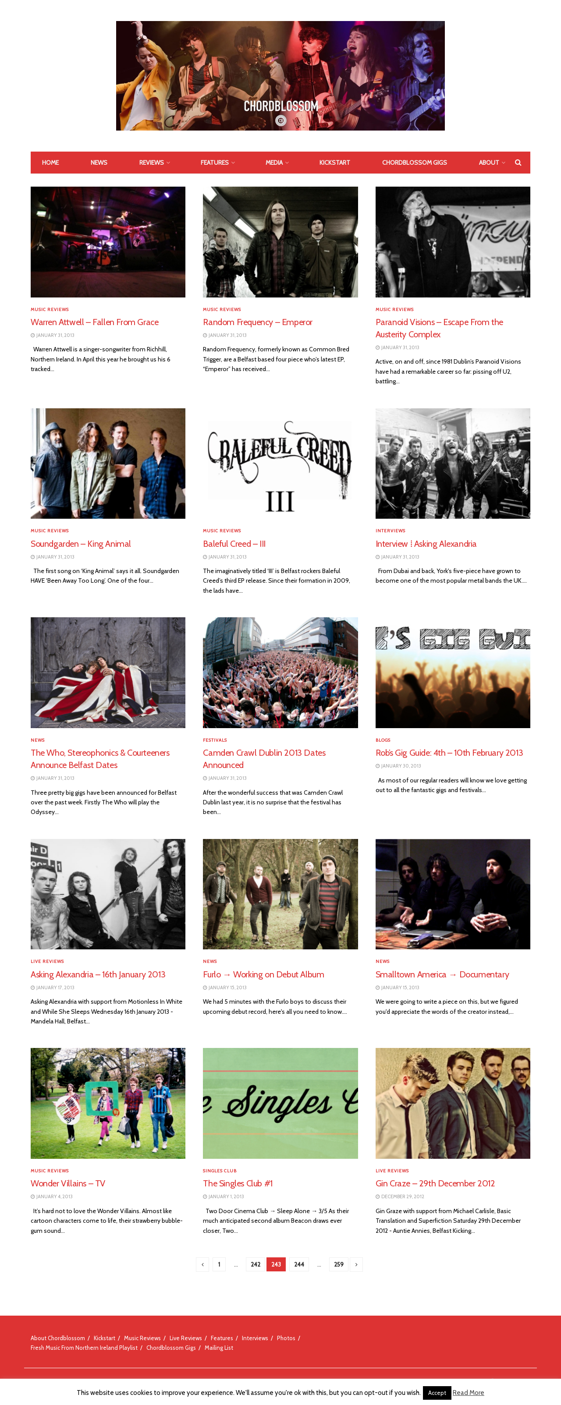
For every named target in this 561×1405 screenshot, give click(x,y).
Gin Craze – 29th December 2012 (435, 1183)
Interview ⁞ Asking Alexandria (426, 543)
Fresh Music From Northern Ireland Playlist (84, 1347)
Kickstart (335, 162)
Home (50, 162)
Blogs (383, 740)
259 (339, 1264)
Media (274, 162)
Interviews (390, 531)
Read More (468, 1393)
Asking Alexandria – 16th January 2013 (98, 974)
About (489, 162)
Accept (437, 1392)
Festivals (215, 740)
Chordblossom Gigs (414, 162)
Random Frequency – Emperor (257, 322)
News (99, 162)
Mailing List (219, 1347)
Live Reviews (47, 961)
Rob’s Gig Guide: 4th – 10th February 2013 (449, 752)
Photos (286, 1337)
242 (255, 1264)
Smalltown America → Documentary (442, 974)
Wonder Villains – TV (68, 1183)
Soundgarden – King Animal (81, 543)
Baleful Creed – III (234, 543)
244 (299, 1264)
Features (215, 162)
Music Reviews (50, 310)
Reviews (151, 162)
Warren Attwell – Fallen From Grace (94, 322)
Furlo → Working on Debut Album (263, 974)
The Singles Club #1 (237, 1183)
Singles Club (220, 1171)
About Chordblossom (58, 1337)
